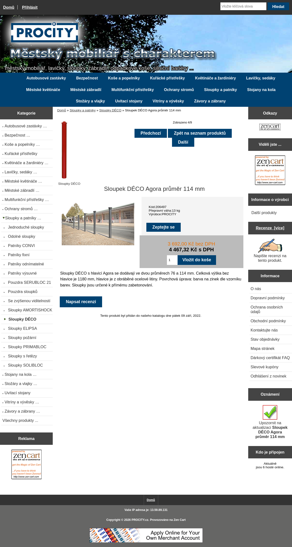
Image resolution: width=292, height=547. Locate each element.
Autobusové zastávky (46, 78)
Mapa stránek (263, 348)
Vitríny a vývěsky (168, 101)
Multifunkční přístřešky (133, 90)
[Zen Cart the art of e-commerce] (26, 465)
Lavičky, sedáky (260, 78)
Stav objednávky (265, 339)
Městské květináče (43, 90)
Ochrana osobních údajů (267, 309)
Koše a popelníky (124, 78)
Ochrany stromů (179, 90)
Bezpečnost (87, 78)
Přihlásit (29, 7)
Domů (8, 7)
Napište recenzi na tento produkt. (270, 250)
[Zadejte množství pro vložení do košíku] (172, 260)
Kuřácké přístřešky (167, 78)
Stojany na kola (261, 90)
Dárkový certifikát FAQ (270, 357)
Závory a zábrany (210, 101)
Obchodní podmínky (268, 321)
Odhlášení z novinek (268, 376)
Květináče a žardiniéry (215, 78)
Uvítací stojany (128, 101)
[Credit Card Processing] (146, 541)
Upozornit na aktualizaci (270, 422)
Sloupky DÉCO (110, 110)
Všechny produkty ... (20, 420)
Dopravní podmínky (268, 298)
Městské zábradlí (85, 90)
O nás (256, 288)
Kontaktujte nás (264, 330)
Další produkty (264, 212)
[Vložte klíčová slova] (243, 6)
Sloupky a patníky (83, 110)
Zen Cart (180, 520)
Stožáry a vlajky (90, 101)
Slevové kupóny (264, 367)
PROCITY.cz (140, 520)
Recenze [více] (270, 228)
